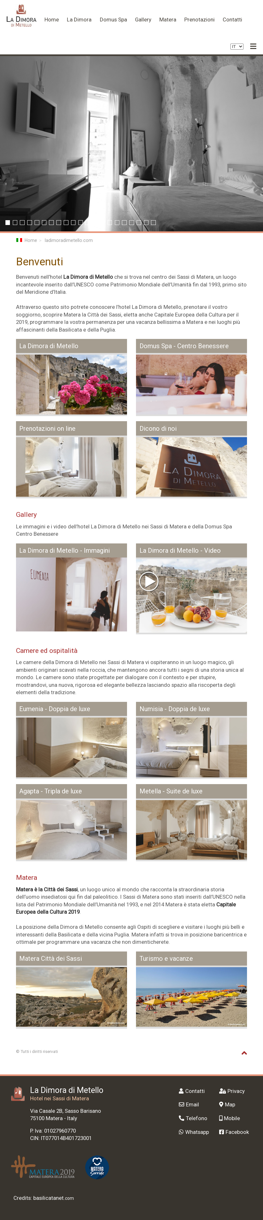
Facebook (234, 1132)
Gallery (143, 19)
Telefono (193, 1118)
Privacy (232, 1091)
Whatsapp (194, 1132)
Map (227, 1104)
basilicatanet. (53, 1198)
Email (189, 1104)
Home (51, 19)
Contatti (232, 19)
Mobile (229, 1118)
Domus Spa (113, 19)
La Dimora (79, 19)
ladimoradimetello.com (69, 240)
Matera (167, 19)
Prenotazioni (199, 19)
